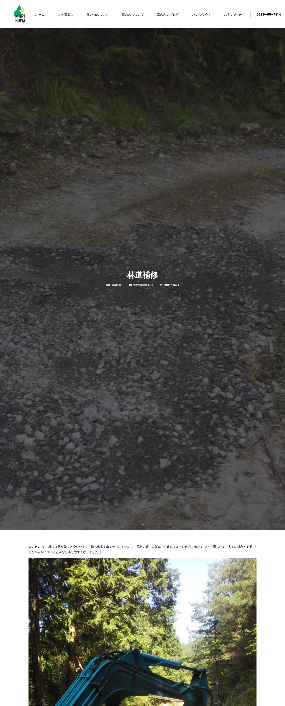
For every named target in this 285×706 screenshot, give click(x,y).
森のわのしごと (95, 14)
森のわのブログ (165, 14)
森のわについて (130, 14)
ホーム (37, 14)
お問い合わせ (231, 14)
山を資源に (63, 14)
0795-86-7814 (266, 14)
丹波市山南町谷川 (143, 285)
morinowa (171, 285)
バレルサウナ (199, 14)
